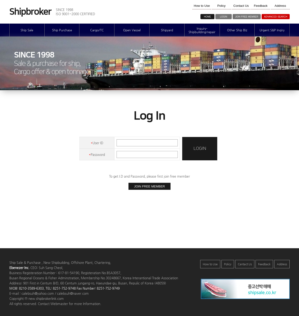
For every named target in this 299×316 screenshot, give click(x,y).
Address (282, 264)
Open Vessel (132, 30)
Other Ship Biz (237, 30)
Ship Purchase (62, 30)
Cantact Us (245, 264)
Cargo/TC (97, 30)
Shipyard (167, 30)
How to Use (210, 264)
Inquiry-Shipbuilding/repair (202, 30)
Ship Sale (27, 30)
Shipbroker (30, 12)
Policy (227, 264)
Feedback (264, 264)
